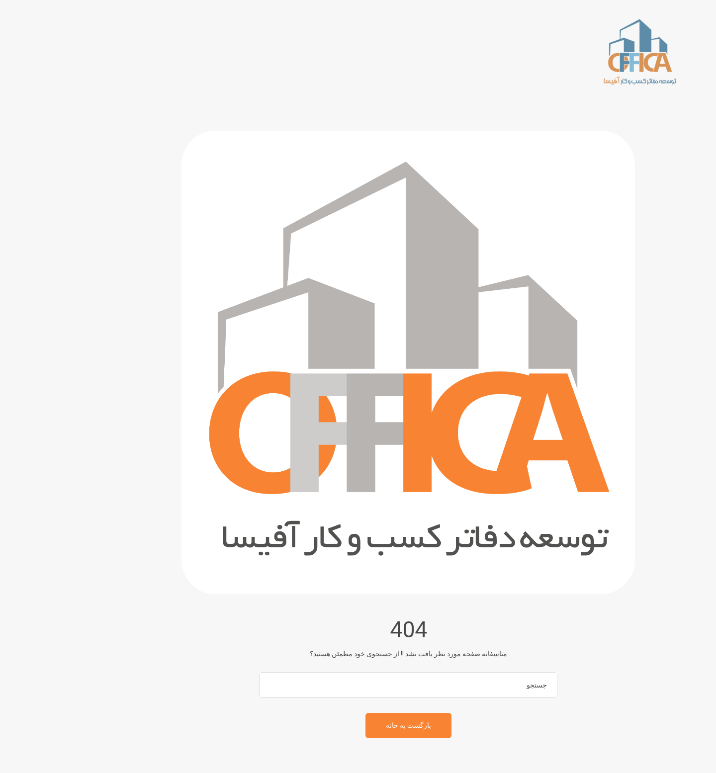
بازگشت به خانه (358, 725)
